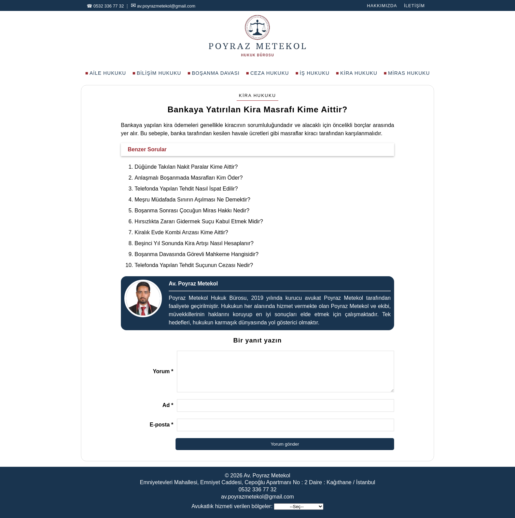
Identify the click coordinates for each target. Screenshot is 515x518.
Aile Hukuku (107, 73)
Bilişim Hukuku (159, 73)
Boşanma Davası (216, 73)
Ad (168, 405)
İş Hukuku (315, 73)
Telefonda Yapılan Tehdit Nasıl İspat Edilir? (186, 189)
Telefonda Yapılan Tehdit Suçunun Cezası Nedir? (194, 265)
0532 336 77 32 (109, 6)
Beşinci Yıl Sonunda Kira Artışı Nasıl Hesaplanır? (194, 243)
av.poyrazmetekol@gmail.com (166, 6)
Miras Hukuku (409, 73)
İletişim (414, 5)
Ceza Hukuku (269, 73)
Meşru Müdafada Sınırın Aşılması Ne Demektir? (192, 199)
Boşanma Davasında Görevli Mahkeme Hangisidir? (197, 254)
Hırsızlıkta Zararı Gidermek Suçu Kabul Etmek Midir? (199, 221)
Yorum (163, 371)
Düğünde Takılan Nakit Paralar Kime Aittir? (186, 167)
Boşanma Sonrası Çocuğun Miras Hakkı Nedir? (192, 210)
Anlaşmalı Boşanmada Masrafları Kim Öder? (189, 178)
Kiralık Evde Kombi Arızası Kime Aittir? (181, 232)
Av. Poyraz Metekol (267, 475)
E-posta (161, 425)
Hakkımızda (382, 5)
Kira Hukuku (358, 73)
